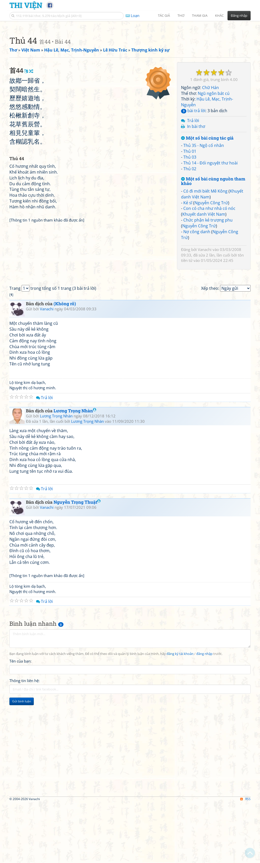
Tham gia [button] (199, 15)
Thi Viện (25, 5)
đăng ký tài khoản (180, 818)
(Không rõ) (65, 467)
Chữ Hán (210, 158)
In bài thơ (196, 197)
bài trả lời (193, 181)
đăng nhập (204, 818)
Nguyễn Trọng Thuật (77, 666)
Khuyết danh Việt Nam (203, 285)
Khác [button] (219, 15)
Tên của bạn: (20, 824)
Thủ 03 (189, 228)
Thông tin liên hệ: (24, 844)
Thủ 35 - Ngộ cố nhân (203, 216)
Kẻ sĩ (187, 274)
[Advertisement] (130, 59)
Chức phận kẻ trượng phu (208, 291)
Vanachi (205, 320)
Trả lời (193, 191)
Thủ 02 (189, 240)
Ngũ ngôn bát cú (214, 164)
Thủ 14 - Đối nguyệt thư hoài (210, 234)
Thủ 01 (189, 222)
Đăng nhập (239, 15)
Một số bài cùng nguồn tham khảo (213, 252)
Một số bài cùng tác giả (207, 209)
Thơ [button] (180, 15)
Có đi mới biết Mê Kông (205, 262)
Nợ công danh (196, 303)
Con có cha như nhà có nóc (209, 279)
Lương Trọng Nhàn (75, 575)
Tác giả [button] (164, 15)
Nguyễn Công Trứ (211, 274)
